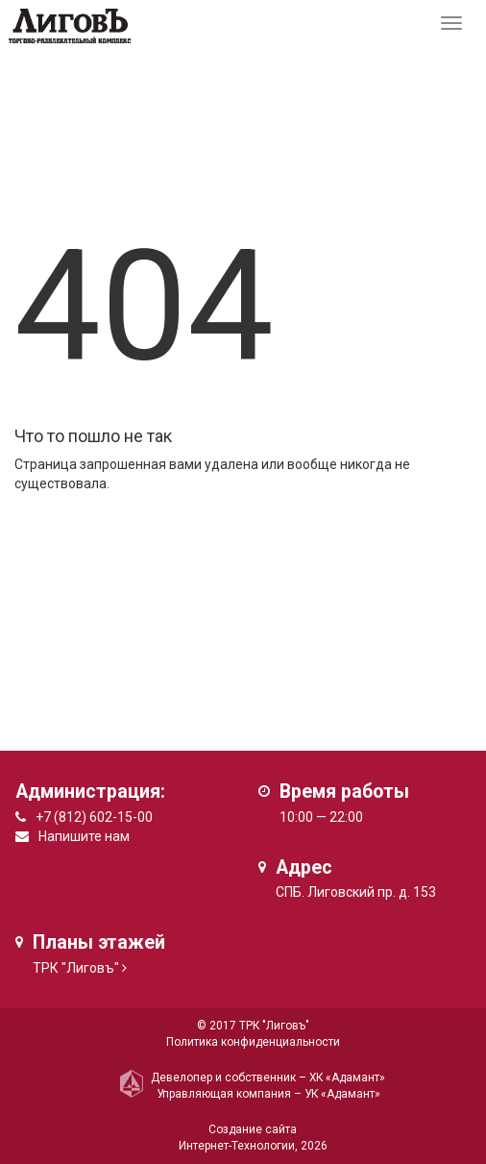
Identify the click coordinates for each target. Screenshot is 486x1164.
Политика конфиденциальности (253, 1042)
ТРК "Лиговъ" (76, 968)
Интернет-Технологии (237, 1145)
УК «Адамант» (342, 1094)
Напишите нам (84, 836)
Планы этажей (99, 942)
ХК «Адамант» (347, 1077)
